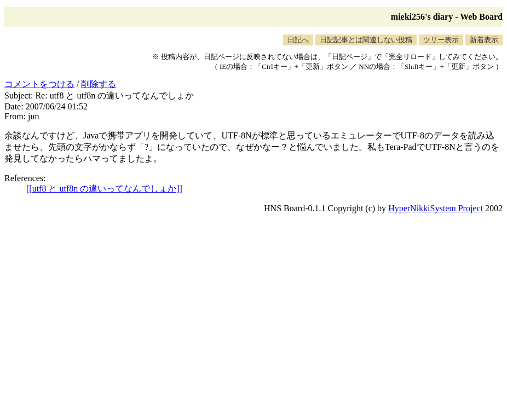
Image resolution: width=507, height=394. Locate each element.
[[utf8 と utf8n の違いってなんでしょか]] (104, 188)
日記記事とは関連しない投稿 (366, 40)
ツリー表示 (441, 40)
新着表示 (484, 40)
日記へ (298, 40)
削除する (98, 84)
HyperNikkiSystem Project (435, 208)
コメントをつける (39, 84)
